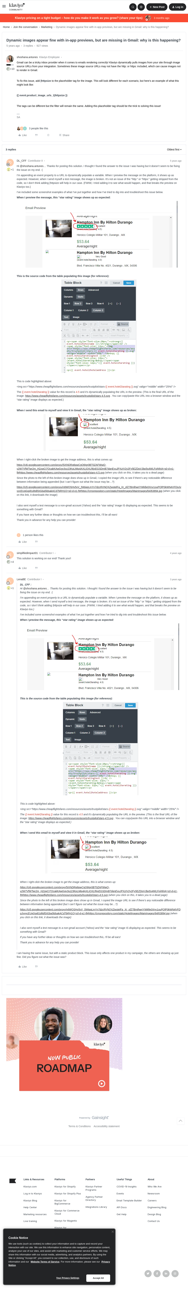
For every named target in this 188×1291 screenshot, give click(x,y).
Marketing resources (35, 1214)
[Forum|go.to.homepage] (17, 7)
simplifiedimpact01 (27, 553)
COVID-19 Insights (127, 1186)
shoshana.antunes (27, 57)
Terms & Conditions (79, 1126)
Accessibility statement (107, 1126)
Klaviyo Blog (30, 1200)
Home (6, 27)
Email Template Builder (129, 1200)
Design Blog (154, 1214)
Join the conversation (25, 27)
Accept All (98, 1278)
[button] (4, 7)
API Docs (122, 1207)
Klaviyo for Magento (66, 1220)
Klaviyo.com (30, 1186)
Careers (152, 1200)
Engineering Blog (157, 1207)
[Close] (113, 1232)
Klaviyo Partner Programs (94, 1188)
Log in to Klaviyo (33, 1193)
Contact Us (154, 1221)
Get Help (121, 1214)
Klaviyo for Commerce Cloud (67, 1212)
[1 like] (30, 535)
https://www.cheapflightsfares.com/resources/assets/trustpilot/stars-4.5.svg (67, 395)
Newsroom (154, 1193)
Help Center (30, 1207)
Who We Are (155, 1186)
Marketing (46, 27)
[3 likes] (32, 128)
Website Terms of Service (45, 1261)
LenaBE (21, 579)
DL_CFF (21, 160)
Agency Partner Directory (94, 1198)
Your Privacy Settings (67, 1278)
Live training (30, 1221)
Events (120, 1193)
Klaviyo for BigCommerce (62, 1202)
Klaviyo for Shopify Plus (68, 1193)
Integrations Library (96, 1207)
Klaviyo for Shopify (65, 1186)
